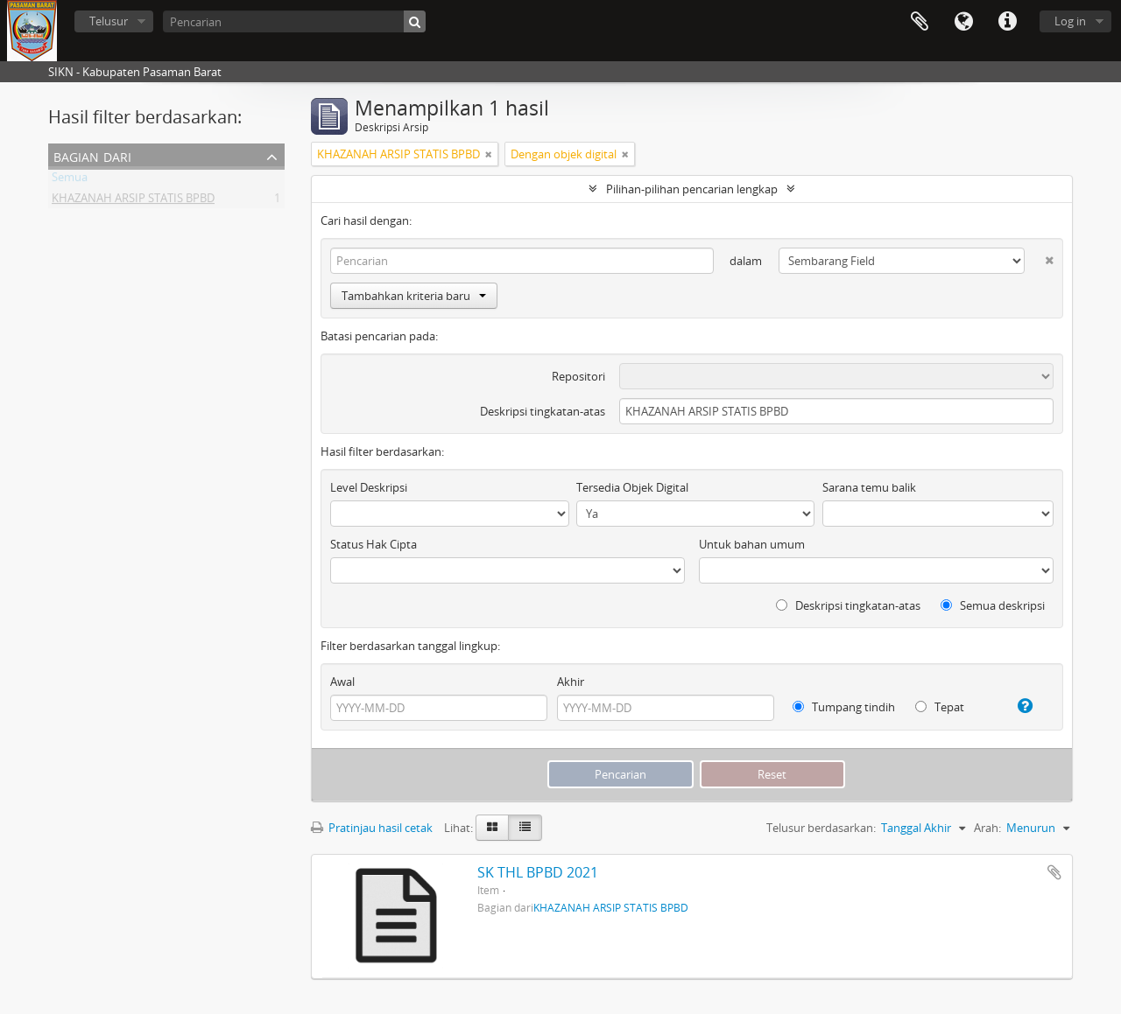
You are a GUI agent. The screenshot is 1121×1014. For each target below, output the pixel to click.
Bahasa (963, 22)
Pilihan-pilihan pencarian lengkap (692, 189)
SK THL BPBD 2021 (537, 872)
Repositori (578, 376)
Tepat (939, 707)
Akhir (570, 681)
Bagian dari (92, 155)
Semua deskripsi (993, 605)
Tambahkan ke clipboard (1054, 872)
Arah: (987, 828)
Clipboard (919, 22)
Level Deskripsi (368, 487)
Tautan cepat (1007, 22)
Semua (70, 180)
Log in (1070, 21)
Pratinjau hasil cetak (372, 828)
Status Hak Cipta (373, 544)
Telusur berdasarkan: (821, 828)
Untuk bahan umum (752, 544)
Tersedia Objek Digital (632, 487)
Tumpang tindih (844, 707)
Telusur (108, 21)
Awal (342, 681)
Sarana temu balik (869, 487)
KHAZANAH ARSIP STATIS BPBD (133, 201)
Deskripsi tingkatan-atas (542, 411)
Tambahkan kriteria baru (414, 296)
